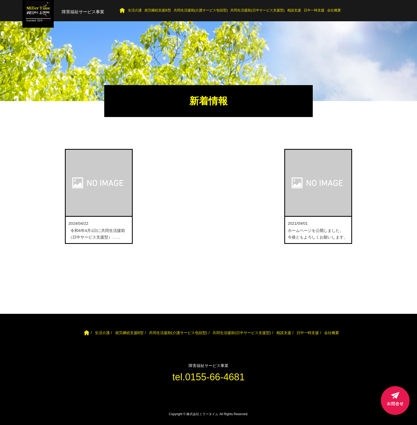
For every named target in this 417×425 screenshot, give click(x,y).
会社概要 (334, 10)
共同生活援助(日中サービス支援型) (257, 10)
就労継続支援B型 (157, 10)
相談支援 (294, 10)
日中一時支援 (314, 10)
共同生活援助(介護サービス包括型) (201, 10)
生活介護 (135, 10)
